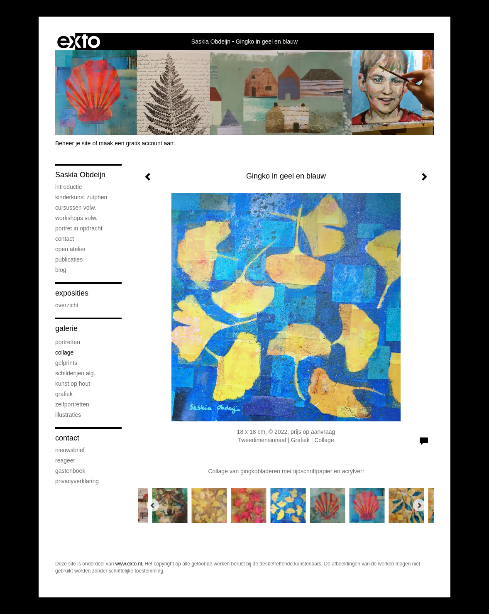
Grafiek (64, 394)
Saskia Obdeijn (210, 41)
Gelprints (66, 363)
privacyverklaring (77, 481)
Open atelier (70, 249)
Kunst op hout (72, 383)
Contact (64, 238)
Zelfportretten (72, 404)
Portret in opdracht (79, 228)
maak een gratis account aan (136, 143)
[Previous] (153, 505)
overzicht (66, 305)
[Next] (419, 505)
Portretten (67, 342)
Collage (64, 352)
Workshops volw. (76, 218)
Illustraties (68, 414)
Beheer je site (73, 143)
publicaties (69, 259)
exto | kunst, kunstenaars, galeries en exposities (78, 41)
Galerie (66, 328)
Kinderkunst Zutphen (81, 197)
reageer (65, 460)
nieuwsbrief (70, 450)
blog (60, 270)
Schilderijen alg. (75, 373)
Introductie (68, 186)
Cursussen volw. (75, 207)
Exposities (71, 293)
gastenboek (70, 470)
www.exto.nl (128, 564)
